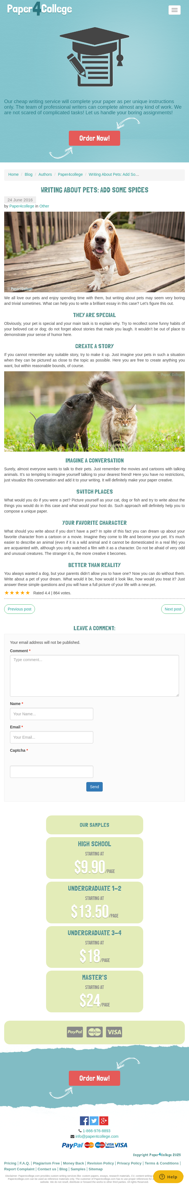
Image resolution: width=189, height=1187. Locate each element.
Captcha (19, 750)
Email (16, 727)
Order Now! (94, 138)
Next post (173, 609)
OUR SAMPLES (94, 825)
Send (94, 787)
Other (44, 206)
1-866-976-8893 (96, 1131)
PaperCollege (39, 7)
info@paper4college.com (97, 1136)
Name (16, 703)
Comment (20, 651)
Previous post (19, 609)
